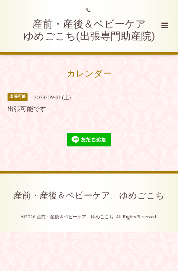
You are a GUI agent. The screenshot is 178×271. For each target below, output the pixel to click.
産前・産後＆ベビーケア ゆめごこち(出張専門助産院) (89, 30)
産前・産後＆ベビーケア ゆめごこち (89, 195)
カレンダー (89, 74)
